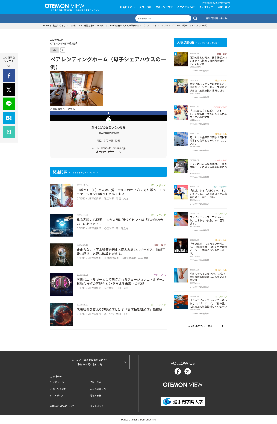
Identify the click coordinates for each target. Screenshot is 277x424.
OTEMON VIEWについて (62, 406)
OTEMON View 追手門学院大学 (64, 5)
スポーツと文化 (164, 7)
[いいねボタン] (54, 50)
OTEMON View (182, 384)
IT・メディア (206, 7)
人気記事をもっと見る (200, 326)
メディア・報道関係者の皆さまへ (90, 362)
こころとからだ (186, 7)
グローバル (145, 7)
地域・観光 (224, 7)
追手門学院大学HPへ (217, 18)
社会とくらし (127, 7)
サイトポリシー (98, 406)
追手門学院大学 (223, 2)
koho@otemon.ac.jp (113, 148)
